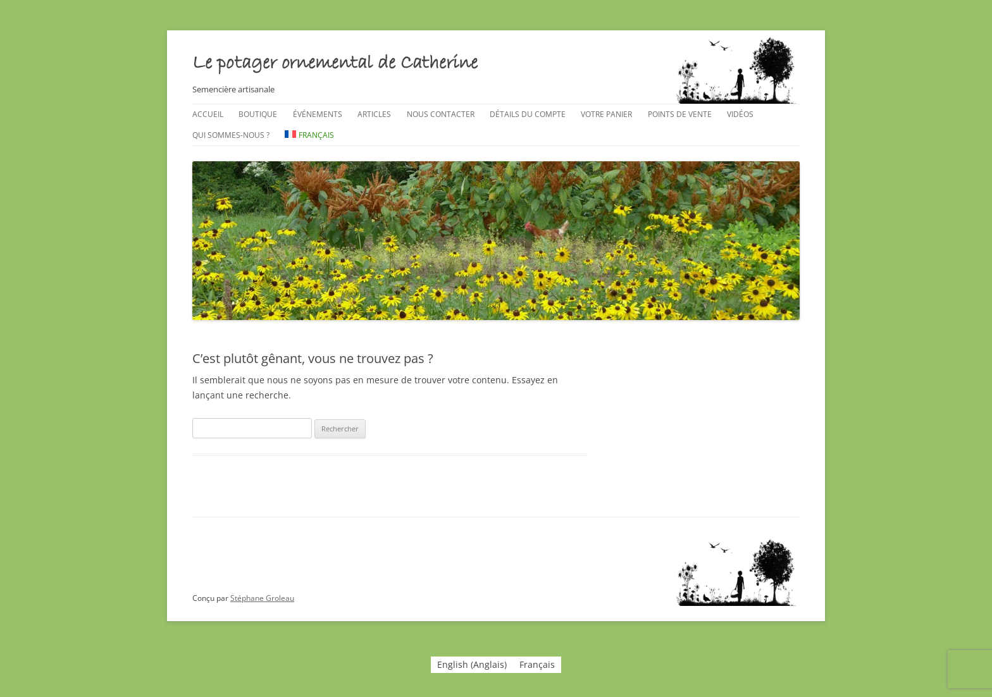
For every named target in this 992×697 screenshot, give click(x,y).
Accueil (207, 114)
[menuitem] (309, 135)
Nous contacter (440, 114)
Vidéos (740, 114)
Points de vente (680, 114)
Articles (374, 114)
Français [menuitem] (537, 664)
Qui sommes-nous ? (231, 135)
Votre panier (606, 114)
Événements (317, 114)
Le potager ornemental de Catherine (335, 63)
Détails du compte (528, 114)
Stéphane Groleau (262, 598)
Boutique (258, 114)
